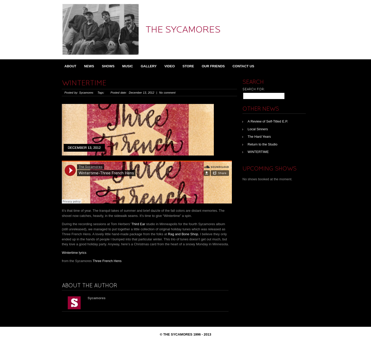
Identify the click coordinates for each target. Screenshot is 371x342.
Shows (108, 66)
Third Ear (138, 224)
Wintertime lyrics (74, 253)
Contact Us (243, 66)
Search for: (253, 89)
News (89, 66)
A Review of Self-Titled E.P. (268, 121)
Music (127, 66)
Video (169, 66)
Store (188, 66)
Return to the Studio (262, 144)
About (70, 66)
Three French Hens (107, 261)
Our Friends (213, 66)
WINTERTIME (258, 152)
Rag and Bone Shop (183, 234)
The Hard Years (259, 137)
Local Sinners (258, 129)
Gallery (149, 66)
